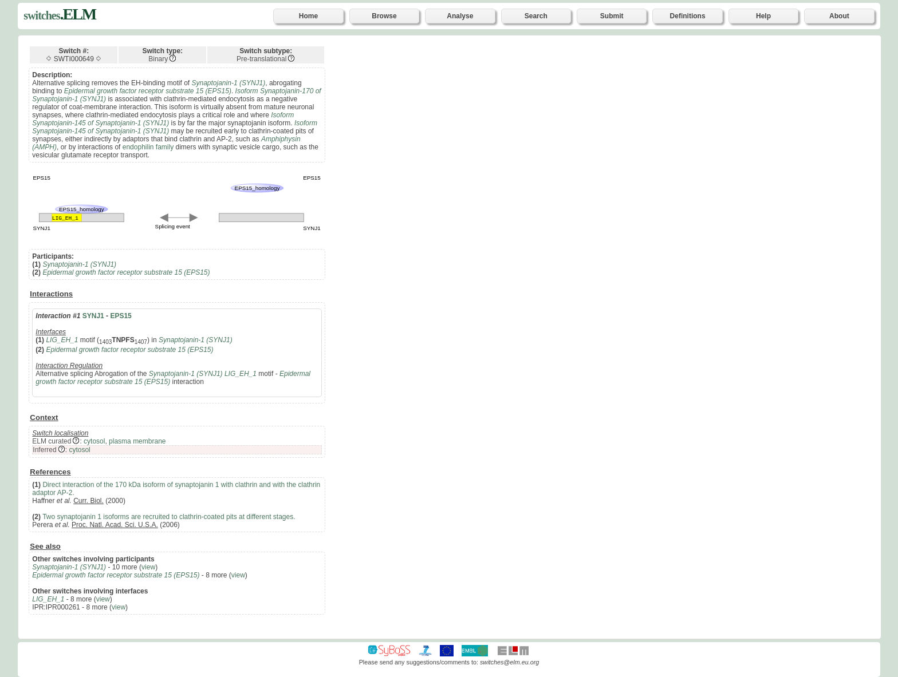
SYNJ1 (93, 316)
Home (308, 16)
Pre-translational (261, 59)
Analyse (460, 16)
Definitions (688, 16)
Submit (612, 16)
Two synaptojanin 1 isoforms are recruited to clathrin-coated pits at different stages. (168, 517)
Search (536, 16)
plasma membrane (137, 441)
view (148, 567)
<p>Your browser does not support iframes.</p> (617, 336)
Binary (158, 59)
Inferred (44, 450)
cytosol (94, 441)
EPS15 (120, 316)
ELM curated (51, 441)
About (839, 16)
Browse (384, 16)
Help (763, 16)
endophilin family (148, 147)
